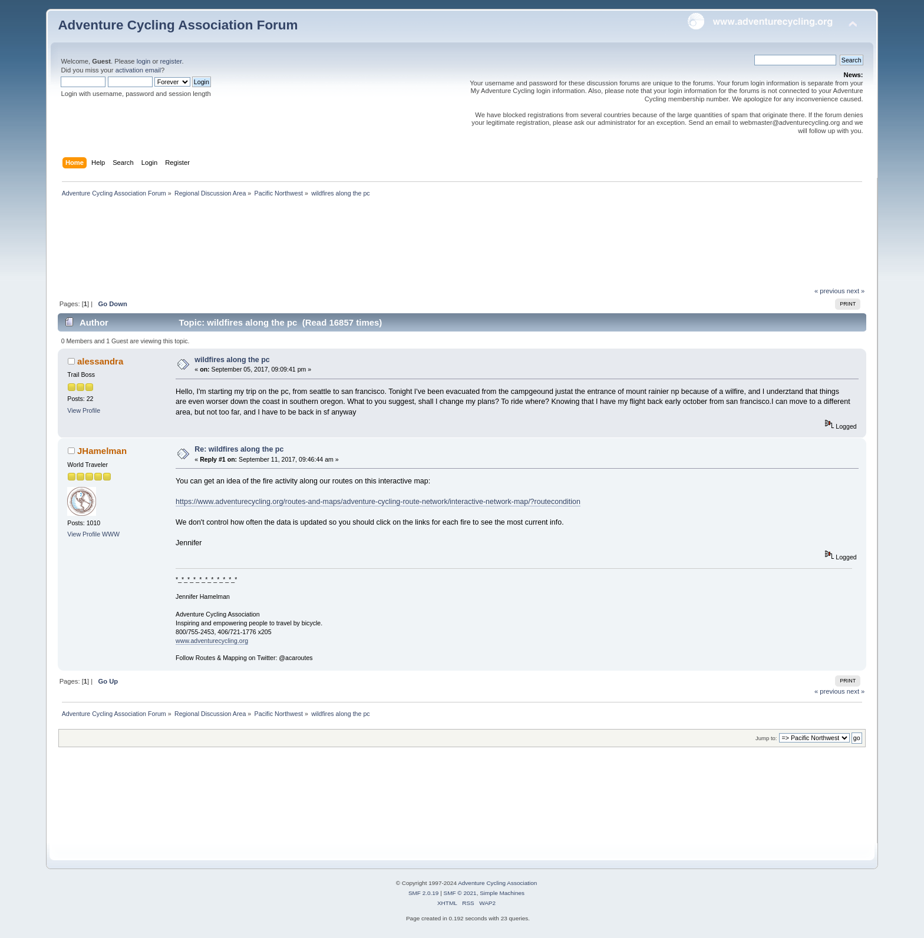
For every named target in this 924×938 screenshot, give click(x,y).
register (171, 61)
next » (856, 290)
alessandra (100, 361)
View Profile (83, 410)
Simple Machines (502, 893)
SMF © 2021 (460, 893)
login (144, 61)
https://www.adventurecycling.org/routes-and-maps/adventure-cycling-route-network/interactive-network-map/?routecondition (378, 502)
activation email (138, 70)
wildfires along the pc (231, 360)
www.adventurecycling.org (212, 640)
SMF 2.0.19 (423, 893)
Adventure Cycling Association (497, 883)
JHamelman (102, 451)
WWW (111, 534)
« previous (829, 290)
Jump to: (766, 738)
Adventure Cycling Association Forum (178, 25)
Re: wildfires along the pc (238, 449)
